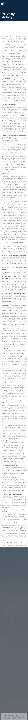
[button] (6, 3)
